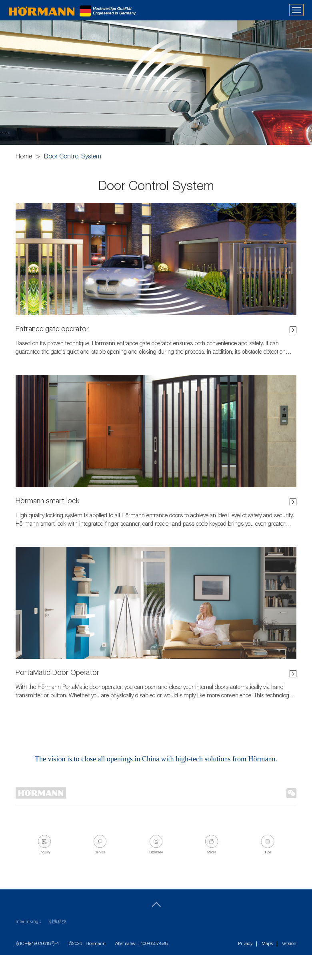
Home (24, 157)
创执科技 (57, 922)
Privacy (245, 944)
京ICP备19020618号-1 (37, 944)
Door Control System (72, 157)
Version (289, 944)
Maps (267, 944)
